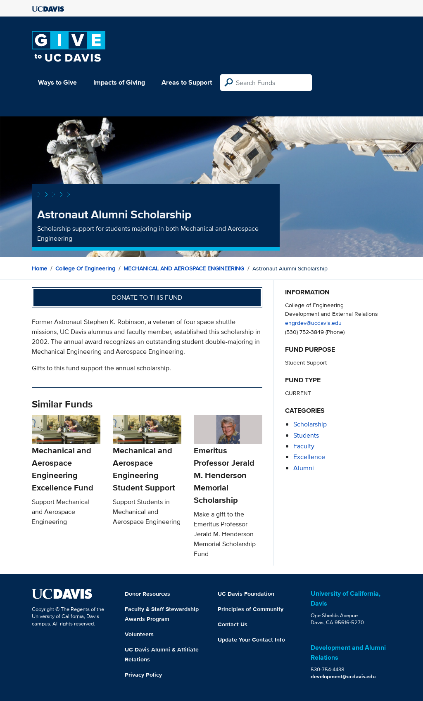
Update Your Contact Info (251, 639)
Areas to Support (187, 82)
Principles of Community (250, 609)
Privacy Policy (143, 674)
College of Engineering (85, 268)
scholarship (310, 424)
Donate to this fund (147, 297)
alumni (303, 468)
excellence (309, 457)
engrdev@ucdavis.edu (313, 322)
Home (39, 268)
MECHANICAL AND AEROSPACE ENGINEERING (184, 268)
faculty (303, 446)
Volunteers (139, 634)
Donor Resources (147, 594)
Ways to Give (57, 82)
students (306, 435)
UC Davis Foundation (246, 594)
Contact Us (232, 624)
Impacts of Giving (119, 82)
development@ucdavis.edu (343, 676)
